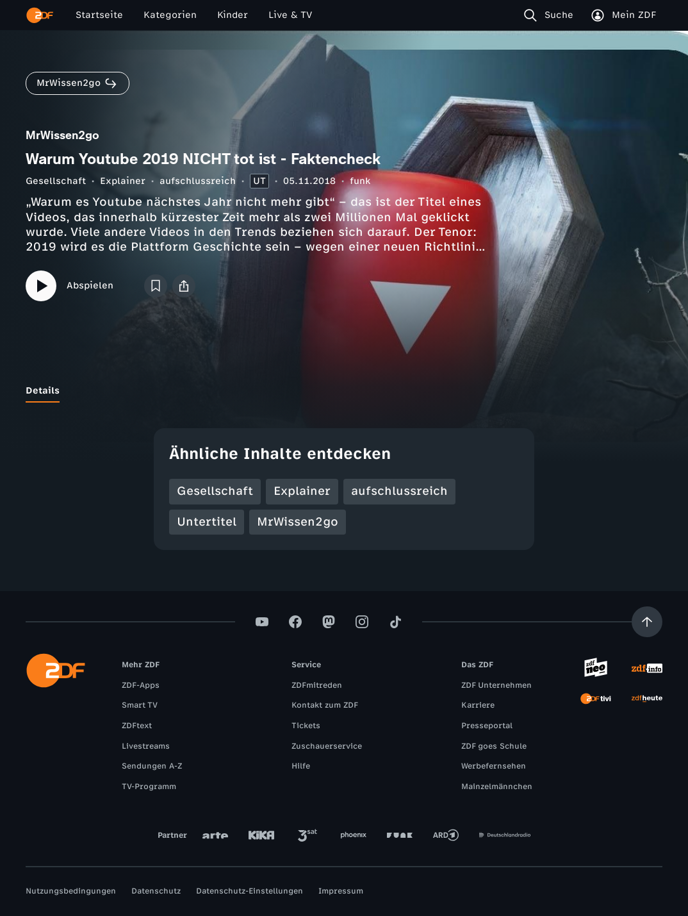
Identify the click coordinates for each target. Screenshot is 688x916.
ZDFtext (137, 725)
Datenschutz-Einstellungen (249, 891)
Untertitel (206, 522)
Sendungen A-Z (152, 766)
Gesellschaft (56, 181)
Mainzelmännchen (496, 786)
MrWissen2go (297, 522)
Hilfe (300, 766)
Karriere (478, 705)
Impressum (340, 891)
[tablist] (344, 391)
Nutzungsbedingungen (71, 891)
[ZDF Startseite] (40, 15)
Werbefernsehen (493, 766)
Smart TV (140, 705)
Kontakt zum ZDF (324, 705)
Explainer (122, 181)
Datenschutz (156, 891)
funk (360, 181)
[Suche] (551, 15)
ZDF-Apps (141, 685)
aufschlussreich (198, 181)
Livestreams (146, 746)
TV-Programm (149, 786)
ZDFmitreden (316, 685)
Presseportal (486, 725)
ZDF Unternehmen (496, 685)
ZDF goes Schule (494, 746)
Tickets (305, 725)
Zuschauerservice (326, 746)
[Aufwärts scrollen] (647, 621)
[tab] (43, 391)
